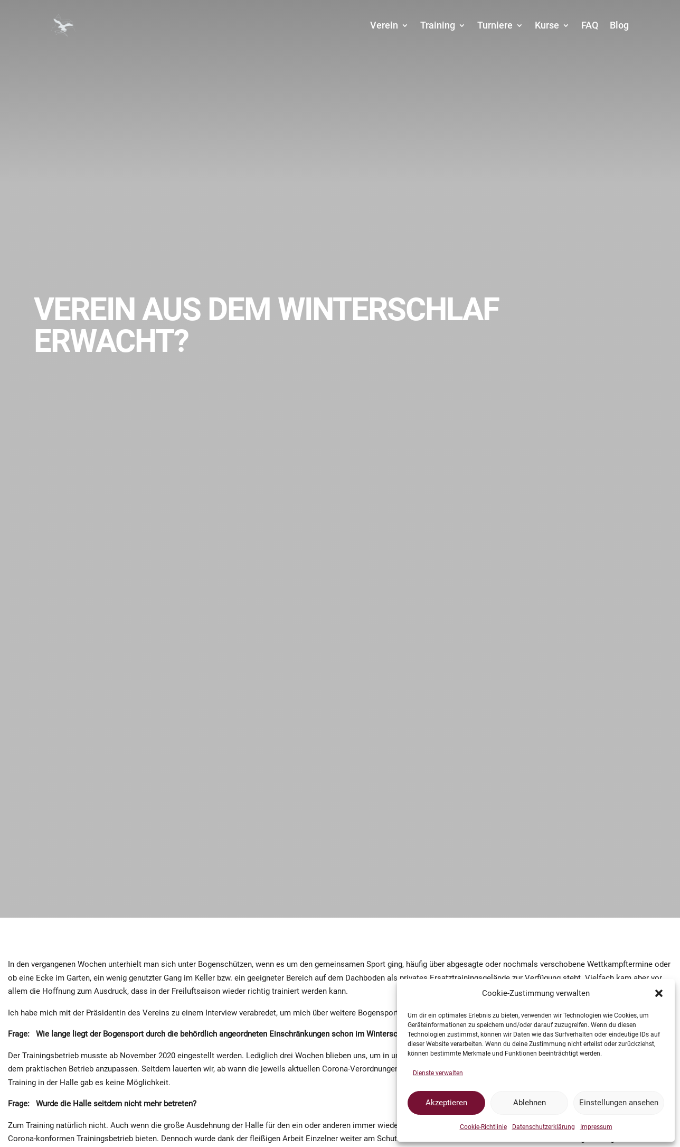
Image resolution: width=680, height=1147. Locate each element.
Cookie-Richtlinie (483, 1127)
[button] (659, 993)
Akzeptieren (446, 1102)
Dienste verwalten (438, 1073)
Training (437, 25)
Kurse (547, 25)
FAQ (589, 25)
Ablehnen (529, 1102)
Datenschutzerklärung (543, 1127)
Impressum (596, 1127)
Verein (384, 25)
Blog (619, 25)
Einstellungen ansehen (618, 1102)
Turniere (495, 25)
